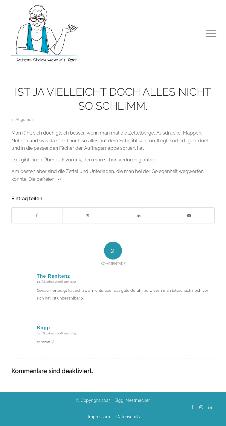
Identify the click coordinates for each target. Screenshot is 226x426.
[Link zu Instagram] (201, 407)
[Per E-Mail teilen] (189, 215)
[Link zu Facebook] (192, 407)
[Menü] (206, 33)
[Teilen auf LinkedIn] (138, 215)
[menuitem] (206, 33)
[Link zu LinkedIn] (210, 407)
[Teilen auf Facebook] (37, 215)
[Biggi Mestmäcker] (92, 33)
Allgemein (25, 119)
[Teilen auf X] (87, 215)
